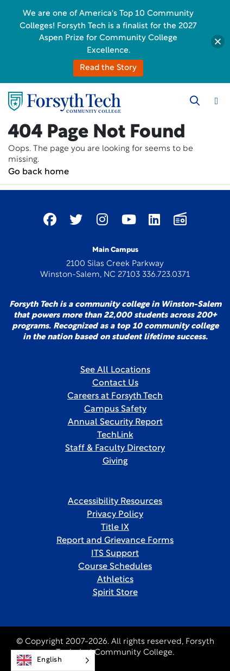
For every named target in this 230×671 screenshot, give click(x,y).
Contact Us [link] (115, 383)
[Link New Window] (50, 219)
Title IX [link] (115, 527)
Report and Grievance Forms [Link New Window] (115, 540)
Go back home (38, 172)
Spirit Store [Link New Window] (115, 592)
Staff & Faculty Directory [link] (115, 448)
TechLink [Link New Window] (115, 435)
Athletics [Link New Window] (115, 579)
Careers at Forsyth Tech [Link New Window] (115, 396)
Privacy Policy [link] (115, 514)
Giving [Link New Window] (115, 461)
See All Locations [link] (115, 370)
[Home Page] (64, 102)
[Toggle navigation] (216, 101)
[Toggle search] (194, 101)
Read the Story (108, 68)
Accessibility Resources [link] (115, 501)
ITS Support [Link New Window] (115, 553)
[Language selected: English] (53, 660)
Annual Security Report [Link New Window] (115, 422)
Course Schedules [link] (115, 566)
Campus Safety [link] (115, 409)
